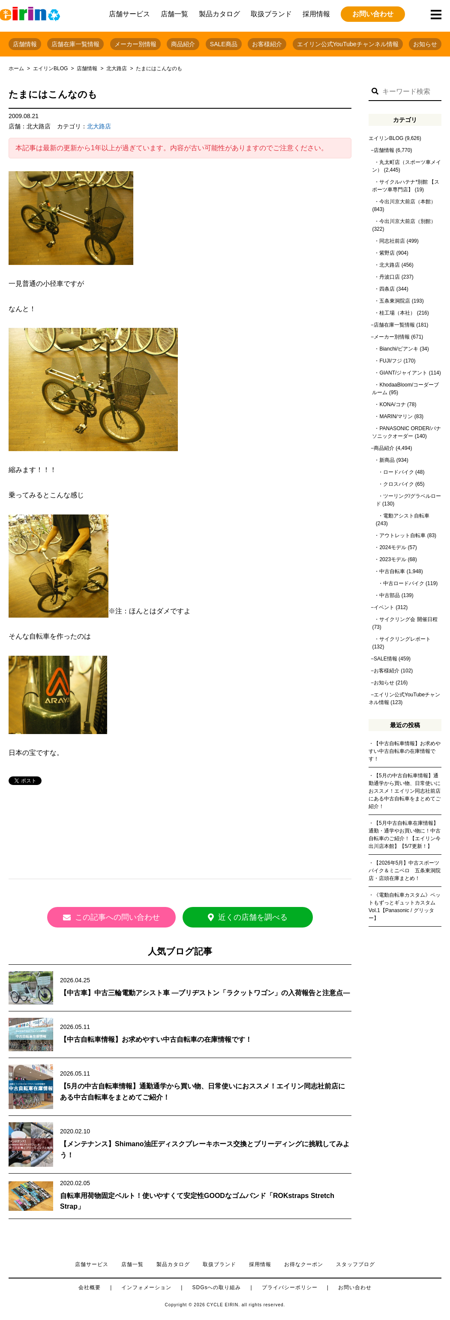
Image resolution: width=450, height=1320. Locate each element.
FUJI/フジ (390, 361)
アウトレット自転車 (402, 535)
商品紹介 (183, 44)
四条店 (387, 289)
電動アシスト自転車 (406, 516)
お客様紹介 (267, 44)
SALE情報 (385, 659)
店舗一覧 (174, 14)
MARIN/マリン (396, 416)
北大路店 (116, 68)
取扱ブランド (271, 14)
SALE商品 (223, 44)
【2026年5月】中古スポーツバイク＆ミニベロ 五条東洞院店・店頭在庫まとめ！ (405, 870)
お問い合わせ (372, 14)
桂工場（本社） (397, 313)
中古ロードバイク (403, 583)
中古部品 (389, 595)
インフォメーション (146, 1287)
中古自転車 (392, 571)
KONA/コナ (392, 404)
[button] (375, 91)
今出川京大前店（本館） (407, 202)
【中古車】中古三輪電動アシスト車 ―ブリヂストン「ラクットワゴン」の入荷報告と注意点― (205, 992)
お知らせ (425, 44)
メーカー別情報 (135, 44)
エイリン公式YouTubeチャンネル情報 (348, 44)
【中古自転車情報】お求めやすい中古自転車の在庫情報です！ (156, 1039)
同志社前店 (392, 241)
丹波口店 (389, 277)
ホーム (16, 68)
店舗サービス (129, 14)
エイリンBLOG (50, 68)
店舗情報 (25, 44)
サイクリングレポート (405, 639)
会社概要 (89, 1287)
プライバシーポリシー (290, 1287)
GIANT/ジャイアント (403, 373)
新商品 (387, 460)
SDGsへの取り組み (216, 1287)
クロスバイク (398, 484)
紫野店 (387, 253)
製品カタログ (219, 14)
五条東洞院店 (394, 301)
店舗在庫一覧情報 (75, 44)
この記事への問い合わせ (102, 917)
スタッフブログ (355, 1264)
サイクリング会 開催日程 (408, 619)
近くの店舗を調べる (257, 917)
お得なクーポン (303, 1264)
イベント (384, 607)
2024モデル (392, 547)
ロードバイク (398, 472)
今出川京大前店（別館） (407, 221)
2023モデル (392, 559)
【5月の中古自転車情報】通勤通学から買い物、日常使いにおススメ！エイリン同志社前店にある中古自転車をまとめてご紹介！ (405, 791)
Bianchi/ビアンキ (398, 349)
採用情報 (316, 14)
